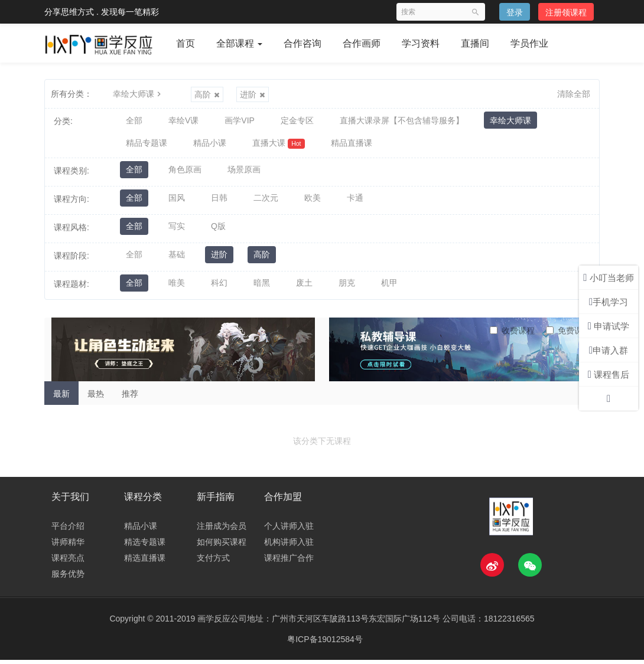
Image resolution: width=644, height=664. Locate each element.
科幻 (219, 287)
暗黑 (261, 287)
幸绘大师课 (138, 94)
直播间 (475, 43)
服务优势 (67, 578)
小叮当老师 (608, 278)
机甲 (389, 287)
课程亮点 (67, 562)
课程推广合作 (289, 562)
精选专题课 (144, 546)
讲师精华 (67, 546)
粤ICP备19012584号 (325, 643)
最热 (95, 397)
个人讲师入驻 (289, 530)
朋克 (347, 287)
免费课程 (568, 334)
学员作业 (529, 43)
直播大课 (278, 146)
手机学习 (608, 302)
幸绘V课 (183, 121)
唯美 (176, 287)
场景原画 (244, 174)
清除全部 (573, 94)
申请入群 (608, 350)
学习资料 (421, 43)
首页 (185, 43)
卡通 (355, 202)
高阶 (207, 94)
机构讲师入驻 (289, 546)
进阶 (252, 94)
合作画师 (361, 43)
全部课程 (239, 43)
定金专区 (297, 121)
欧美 (312, 202)
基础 (176, 259)
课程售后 (608, 374)
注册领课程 (566, 12)
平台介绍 (67, 530)
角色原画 (184, 174)
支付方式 (213, 562)
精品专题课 (146, 146)
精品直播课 (351, 146)
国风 (176, 202)
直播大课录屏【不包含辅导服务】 (402, 121)
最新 (61, 397)
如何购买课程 (221, 546)
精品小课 (209, 146)
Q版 (218, 230)
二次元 (265, 202)
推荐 (130, 397)
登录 (514, 12)
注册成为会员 (221, 530)
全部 (134, 121)
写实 (176, 230)
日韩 (219, 202)
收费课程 (512, 334)
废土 (304, 287)
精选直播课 (144, 562)
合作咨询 (302, 43)
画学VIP (240, 121)
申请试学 (608, 326)
